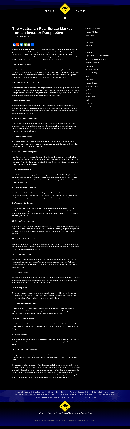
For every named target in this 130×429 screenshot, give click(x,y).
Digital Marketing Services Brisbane (97, 56)
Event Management (91, 87)
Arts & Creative (90, 35)
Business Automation (92, 63)
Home (53, 421)
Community (89, 42)
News (57, 421)
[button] (65, 18)
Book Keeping (90, 97)
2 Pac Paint (89, 104)
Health (87, 39)
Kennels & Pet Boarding (93, 70)
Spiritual (88, 90)
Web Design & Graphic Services (96, 59)
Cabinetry (88, 53)
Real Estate (27, 36)
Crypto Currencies (91, 107)
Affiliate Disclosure (73, 421)
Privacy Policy (63, 421)
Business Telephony (92, 32)
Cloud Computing (91, 73)
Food (87, 101)
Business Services (17, 36)
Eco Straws (89, 66)
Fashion (88, 49)
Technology (89, 46)
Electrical (88, 94)
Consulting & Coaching (93, 28)
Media (87, 77)
